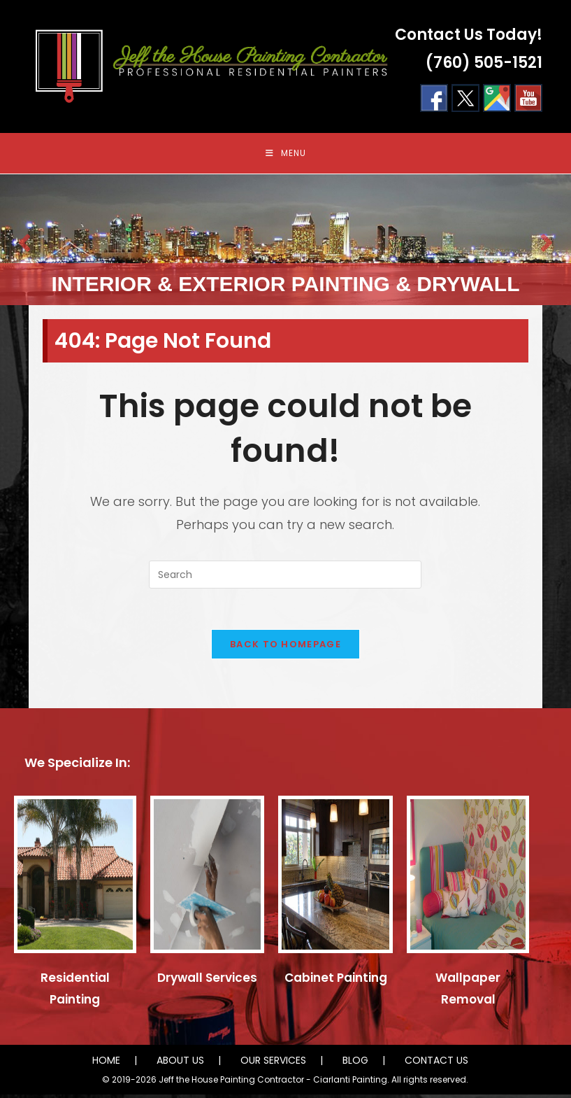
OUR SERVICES (273, 1064)
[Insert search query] (285, 577)
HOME (106, 1064)
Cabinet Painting (335, 981)
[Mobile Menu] (285, 154)
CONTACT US (436, 1064)
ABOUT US (180, 1064)
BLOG (355, 1064)
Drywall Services (207, 981)
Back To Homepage (285, 647)
